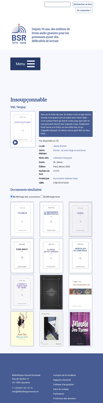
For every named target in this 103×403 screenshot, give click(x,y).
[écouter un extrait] (15, 142)
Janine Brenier (60, 146)
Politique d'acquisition (63, 384)
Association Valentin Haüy (65, 178)
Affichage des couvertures (26, 197)
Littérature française (62, 158)
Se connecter (84, 10)
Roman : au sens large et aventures (69, 150)
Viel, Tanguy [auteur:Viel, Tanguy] (18, 107)
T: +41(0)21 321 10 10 (22, 388)
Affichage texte (51, 197)
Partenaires (58, 394)
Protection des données (64, 398)
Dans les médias (61, 389)
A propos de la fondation (64, 375)
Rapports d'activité (62, 380)
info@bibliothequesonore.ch (25, 391)
